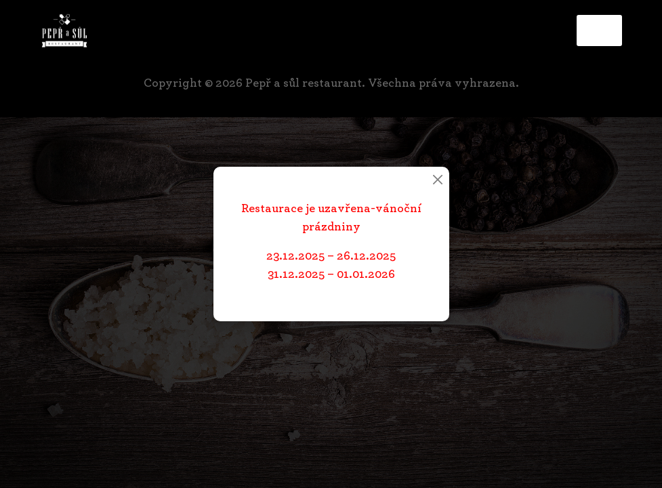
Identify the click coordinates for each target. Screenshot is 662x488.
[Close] (438, 179)
